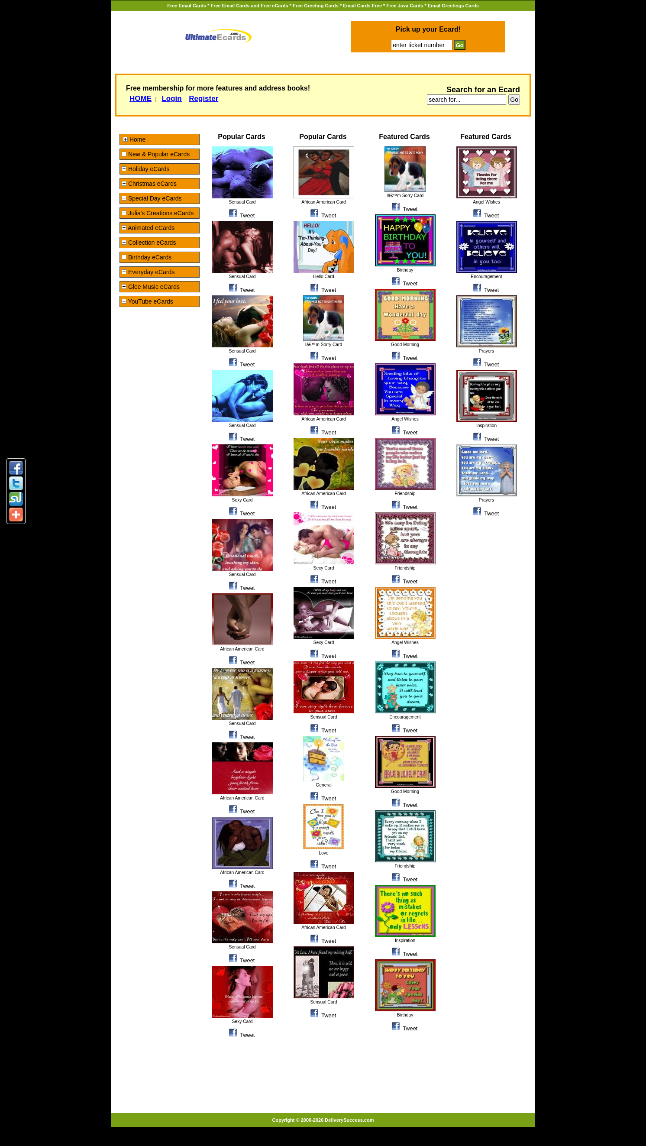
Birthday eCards (146, 257)
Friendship (405, 493)
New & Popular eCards (156, 154)
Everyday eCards (148, 272)
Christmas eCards (149, 183)
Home (134, 139)
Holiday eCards (146, 168)
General (323, 785)
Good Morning (405, 344)
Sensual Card (242, 202)
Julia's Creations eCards (158, 213)
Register (203, 98)
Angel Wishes (405, 419)
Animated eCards (148, 227)
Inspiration (405, 940)
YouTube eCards (147, 301)
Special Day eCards (152, 198)
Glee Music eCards (151, 286)
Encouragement (404, 717)
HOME (140, 98)
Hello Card (323, 276)
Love (323, 853)
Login (171, 98)
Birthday (405, 270)
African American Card (242, 649)
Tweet (247, 215)
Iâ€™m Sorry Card (323, 344)
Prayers (486, 351)
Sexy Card (242, 500)
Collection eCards (149, 242)
